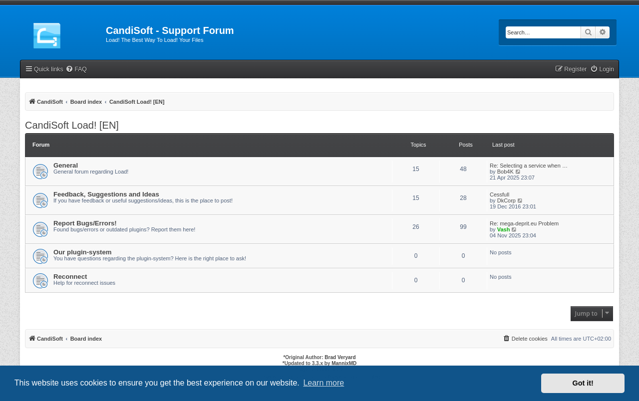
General (65, 165)
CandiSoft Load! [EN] (72, 125)
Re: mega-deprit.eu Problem (524, 223)
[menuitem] (75, 69)
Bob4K (505, 172)
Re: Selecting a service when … (529, 166)
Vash (503, 229)
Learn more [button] (323, 383)
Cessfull (499, 195)
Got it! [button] (583, 383)
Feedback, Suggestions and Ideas (106, 194)
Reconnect (70, 276)
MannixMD (343, 363)
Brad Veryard (339, 357)
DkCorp (506, 200)
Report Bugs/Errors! (85, 223)
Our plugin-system (82, 252)
